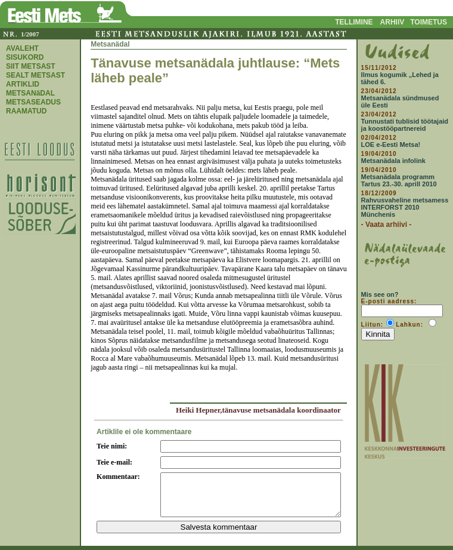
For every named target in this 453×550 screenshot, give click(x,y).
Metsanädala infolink (393, 160)
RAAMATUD (26, 111)
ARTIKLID (22, 84)
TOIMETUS (428, 22)
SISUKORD (25, 57)
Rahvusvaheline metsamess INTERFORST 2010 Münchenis (405, 207)
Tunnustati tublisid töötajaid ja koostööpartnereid (404, 125)
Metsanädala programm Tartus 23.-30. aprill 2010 (399, 180)
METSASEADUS (33, 102)
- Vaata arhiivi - (386, 224)
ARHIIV (392, 22)
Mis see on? (380, 294)
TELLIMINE (354, 22)
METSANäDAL (30, 93)
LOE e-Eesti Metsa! (391, 144)
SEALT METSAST (35, 75)
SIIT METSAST (30, 66)
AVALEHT (22, 48)
